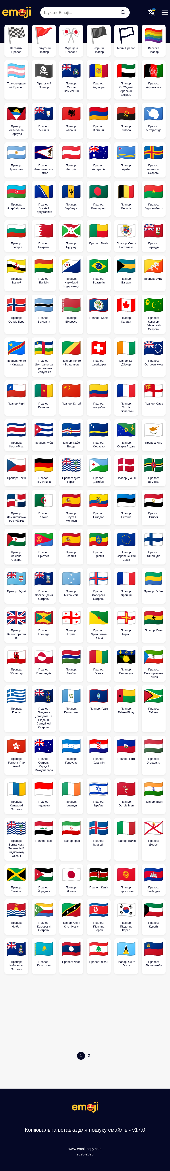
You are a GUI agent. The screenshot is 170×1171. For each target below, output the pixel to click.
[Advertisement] (85, 1014)
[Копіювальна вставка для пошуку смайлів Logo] (85, 1111)
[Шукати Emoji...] (123, 12)
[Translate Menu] (151, 12)
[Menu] (165, 12)
